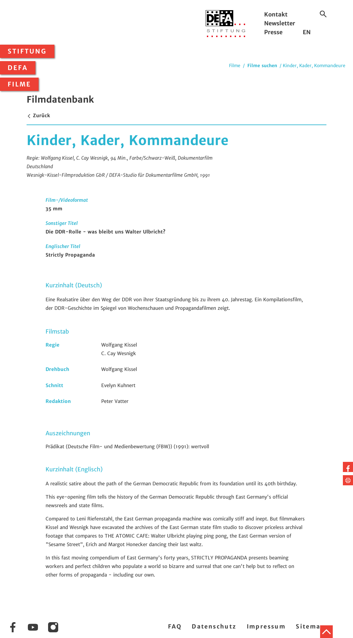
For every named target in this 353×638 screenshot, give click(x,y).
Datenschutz (214, 626)
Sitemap (310, 626)
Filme (19, 84)
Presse (273, 32)
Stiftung (27, 51)
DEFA (18, 68)
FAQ (175, 626)
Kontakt (276, 14)
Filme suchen (262, 65)
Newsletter (279, 23)
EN (307, 32)
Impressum (266, 626)
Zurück (38, 115)
